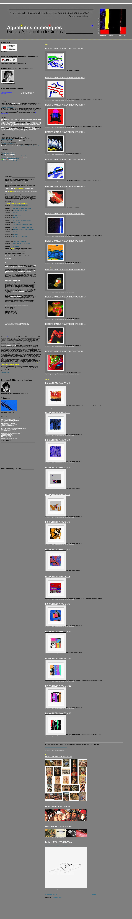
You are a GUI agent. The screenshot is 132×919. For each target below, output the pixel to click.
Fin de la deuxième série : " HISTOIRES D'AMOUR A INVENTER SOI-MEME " (63, 374)
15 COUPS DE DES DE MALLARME (22, 227)
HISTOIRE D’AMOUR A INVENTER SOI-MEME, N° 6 (64, 187)
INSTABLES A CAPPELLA (20, 236)
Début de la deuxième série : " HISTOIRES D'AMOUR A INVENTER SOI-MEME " (63, 73)
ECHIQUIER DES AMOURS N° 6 (57, 522)
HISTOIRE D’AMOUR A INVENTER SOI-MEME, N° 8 (64, 241)
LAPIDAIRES (16, 239)
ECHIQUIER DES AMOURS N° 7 (57, 549)
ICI (27, 91)
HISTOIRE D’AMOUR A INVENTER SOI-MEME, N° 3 (64, 105)
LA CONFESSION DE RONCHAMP (22, 220)
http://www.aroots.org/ (7, 139)
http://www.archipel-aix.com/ (8, 107)
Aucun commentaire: (69, 71)
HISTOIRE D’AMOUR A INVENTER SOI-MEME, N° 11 (65, 324)
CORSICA (15, 232)
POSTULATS (16, 222)
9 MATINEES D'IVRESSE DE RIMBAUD (23, 229)
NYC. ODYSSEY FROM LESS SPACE (22, 224)
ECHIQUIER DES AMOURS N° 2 (57, 413)
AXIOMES (15, 234)
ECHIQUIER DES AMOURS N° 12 (58, 686)
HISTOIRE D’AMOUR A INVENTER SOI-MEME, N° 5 (64, 159)
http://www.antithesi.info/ (8, 143)
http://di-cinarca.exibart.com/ (9, 160)
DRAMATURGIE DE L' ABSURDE (21, 243)
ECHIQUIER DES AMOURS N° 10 (58, 631)
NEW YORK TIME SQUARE (20, 210)
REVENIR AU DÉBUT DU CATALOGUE (56, 747)
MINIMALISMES (17, 215)
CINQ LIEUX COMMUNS (19, 241)
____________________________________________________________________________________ (84, 742)
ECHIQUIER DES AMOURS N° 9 (57, 604)
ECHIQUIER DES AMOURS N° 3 (57, 440)
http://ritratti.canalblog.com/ (8, 153)
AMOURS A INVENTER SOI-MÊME (22, 208)
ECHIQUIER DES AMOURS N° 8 (57, 577)
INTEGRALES (16, 217)
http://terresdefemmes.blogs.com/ (30, 145)
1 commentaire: (68, 154)
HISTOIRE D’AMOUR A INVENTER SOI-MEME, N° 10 (65, 297)
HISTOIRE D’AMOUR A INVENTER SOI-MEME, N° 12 (65, 351)
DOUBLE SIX (16, 246)
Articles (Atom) (57, 897)
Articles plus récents (51, 894)
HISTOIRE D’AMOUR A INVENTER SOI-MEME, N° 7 (64, 214)
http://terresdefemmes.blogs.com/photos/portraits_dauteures (17, 155)
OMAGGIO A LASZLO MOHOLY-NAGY (59, 826)
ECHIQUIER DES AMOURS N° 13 (58, 713)
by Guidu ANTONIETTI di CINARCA (58, 842)
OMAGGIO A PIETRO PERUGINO (58, 807)
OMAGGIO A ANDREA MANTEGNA (58, 757)
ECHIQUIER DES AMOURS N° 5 (57, 495)
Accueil (94, 894)
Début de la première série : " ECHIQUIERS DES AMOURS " (59, 408)
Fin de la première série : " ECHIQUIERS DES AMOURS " (58, 736)
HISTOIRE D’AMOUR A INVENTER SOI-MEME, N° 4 (64, 132)
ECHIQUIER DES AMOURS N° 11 (58, 659)
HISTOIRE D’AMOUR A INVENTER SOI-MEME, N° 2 (64, 78)
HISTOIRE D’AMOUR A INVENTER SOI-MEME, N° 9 (64, 270)
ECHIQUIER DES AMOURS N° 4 (57, 467)
